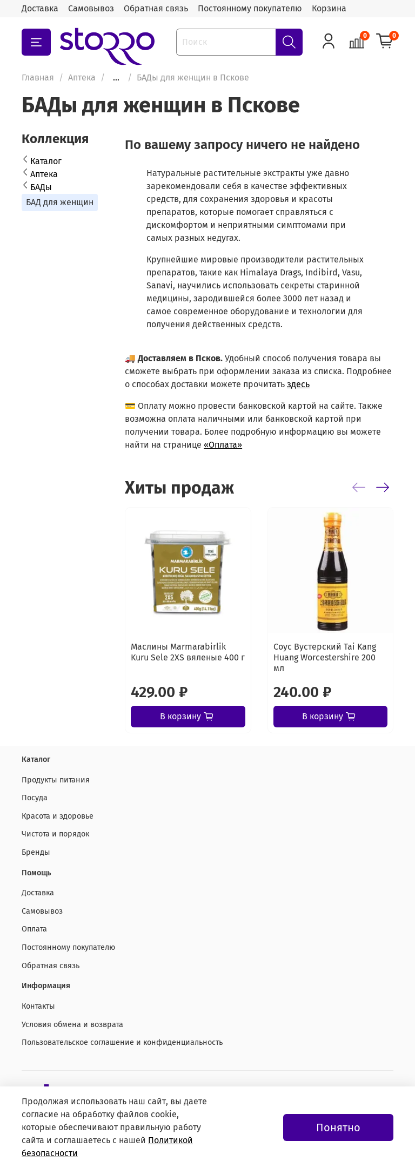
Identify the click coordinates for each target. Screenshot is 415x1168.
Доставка (40, 8)
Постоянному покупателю (250, 8)
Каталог (46, 161)
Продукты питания (56, 780)
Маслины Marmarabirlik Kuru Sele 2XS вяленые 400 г (188, 652)
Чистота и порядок (55, 834)
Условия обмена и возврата (72, 1024)
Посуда (35, 797)
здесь (298, 384)
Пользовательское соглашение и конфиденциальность (122, 1042)
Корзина (329, 8)
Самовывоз (91, 8)
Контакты (38, 1006)
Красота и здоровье (57, 816)
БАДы (41, 187)
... (116, 78)
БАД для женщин (59, 202)
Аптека (82, 77)
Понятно (338, 1127)
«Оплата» (223, 445)
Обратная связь (156, 8)
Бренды (36, 852)
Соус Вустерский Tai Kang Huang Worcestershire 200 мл (324, 657)
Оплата (34, 929)
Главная (38, 77)
